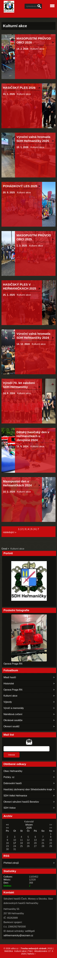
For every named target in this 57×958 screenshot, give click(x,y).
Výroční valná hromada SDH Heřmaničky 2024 (33, 335)
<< (7, 824)
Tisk (30, 951)
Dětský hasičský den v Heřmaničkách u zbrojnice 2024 (32, 436)
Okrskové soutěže (13, 720)
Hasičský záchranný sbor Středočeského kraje (28, 789)
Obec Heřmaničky (13, 771)
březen (29, 824)
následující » (9, 532)
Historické (9, 683)
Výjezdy (8, 702)
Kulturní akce (37, 49)
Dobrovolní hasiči (13, 783)
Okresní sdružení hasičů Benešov (21, 802)
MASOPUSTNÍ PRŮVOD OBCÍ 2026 (33, 40)
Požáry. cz (9, 777)
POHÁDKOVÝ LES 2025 (20, 186)
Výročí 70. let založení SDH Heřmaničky (19, 385)
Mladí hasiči (10, 677)
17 (14, 843)
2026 (29, 828)
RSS (50, 948)
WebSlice (8, 951)
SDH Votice (10, 808)
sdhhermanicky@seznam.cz (18, 935)
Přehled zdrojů (11, 863)
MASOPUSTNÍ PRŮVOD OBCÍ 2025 (33, 237)
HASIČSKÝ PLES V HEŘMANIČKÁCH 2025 (19, 286)
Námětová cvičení (13, 714)
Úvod (4, 548)
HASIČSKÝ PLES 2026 (19, 87)
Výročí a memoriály (14, 708)
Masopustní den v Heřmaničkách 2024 (17, 483)
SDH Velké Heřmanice (15, 795)
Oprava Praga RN (13, 663)
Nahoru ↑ (31, 954)
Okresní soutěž (12, 726)
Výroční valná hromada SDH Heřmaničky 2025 (33, 138)
